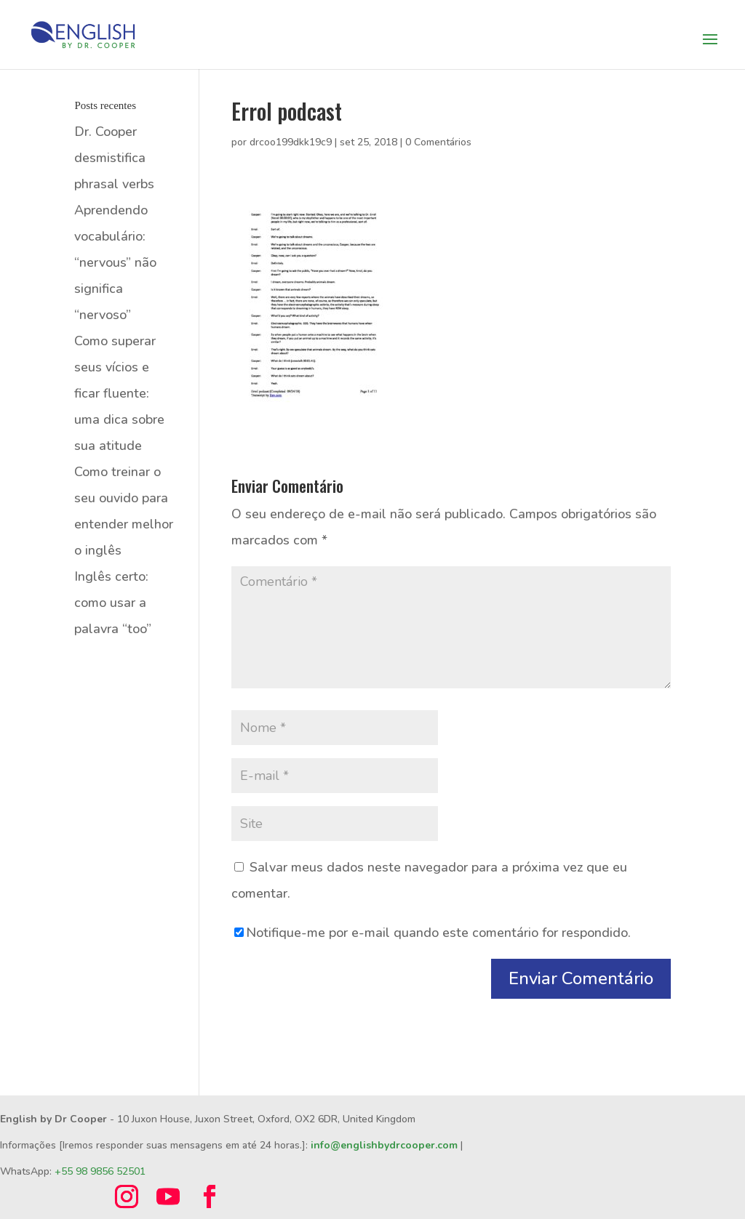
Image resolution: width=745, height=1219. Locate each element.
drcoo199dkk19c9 (291, 142)
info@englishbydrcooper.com (384, 1145)
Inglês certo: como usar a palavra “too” (112, 602)
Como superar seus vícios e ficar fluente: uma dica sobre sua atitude (119, 393)
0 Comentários (438, 142)
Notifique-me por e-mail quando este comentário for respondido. (432, 932)
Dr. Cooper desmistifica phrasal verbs (114, 158)
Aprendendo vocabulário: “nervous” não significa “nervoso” (115, 262)
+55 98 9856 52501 (100, 1171)
